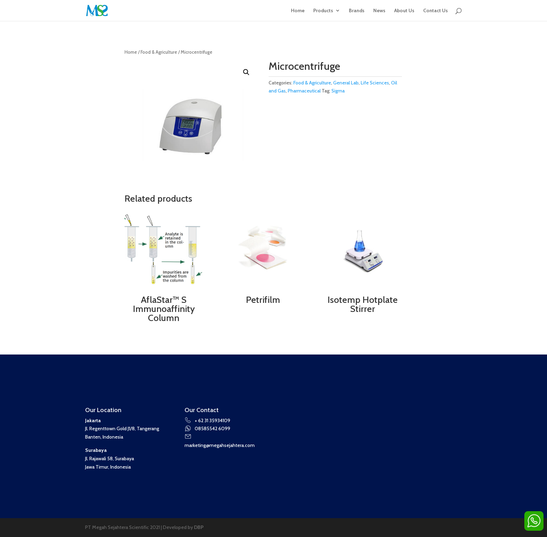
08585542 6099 (208, 428)
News (379, 11)
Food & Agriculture (159, 52)
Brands (357, 11)
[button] (246, 72)
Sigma (338, 91)
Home (298, 11)
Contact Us (435, 11)
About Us (404, 11)
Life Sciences (375, 83)
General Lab (346, 83)
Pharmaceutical (304, 91)
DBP (199, 527)
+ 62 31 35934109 (208, 420)
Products (323, 11)
